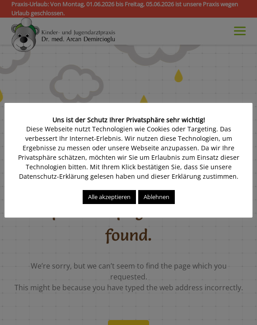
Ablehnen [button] (156, 197)
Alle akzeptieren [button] (109, 197)
